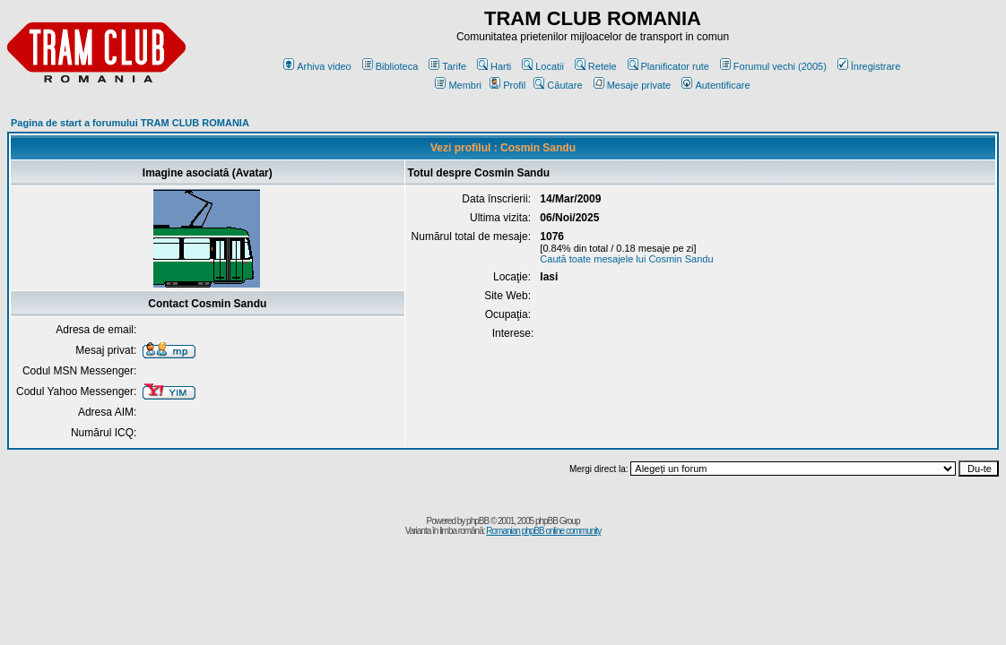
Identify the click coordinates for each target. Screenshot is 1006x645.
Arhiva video (317, 66)
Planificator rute (668, 66)
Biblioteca (390, 66)
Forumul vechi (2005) (773, 66)
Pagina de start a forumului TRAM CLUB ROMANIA (130, 122)
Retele (596, 66)
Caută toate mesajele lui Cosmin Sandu (626, 259)
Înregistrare (869, 66)
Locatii (543, 66)
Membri (458, 85)
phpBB (477, 521)
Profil (507, 85)
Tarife (447, 66)
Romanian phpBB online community (543, 531)
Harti (494, 66)
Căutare (557, 85)
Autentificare (715, 85)
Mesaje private (633, 85)
